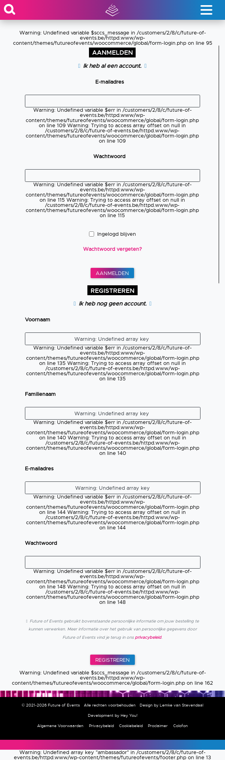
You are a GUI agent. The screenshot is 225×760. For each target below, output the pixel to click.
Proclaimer (158, 725)
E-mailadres (109, 81)
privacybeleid (147, 637)
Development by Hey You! (113, 715)
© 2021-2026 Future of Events (51, 705)
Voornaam (37, 319)
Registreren (112, 660)
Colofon (180, 725)
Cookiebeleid (131, 725)
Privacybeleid (101, 725)
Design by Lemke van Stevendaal (171, 705)
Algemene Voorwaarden (60, 725)
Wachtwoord (109, 156)
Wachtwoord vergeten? (112, 249)
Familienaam (40, 394)
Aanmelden (112, 273)
